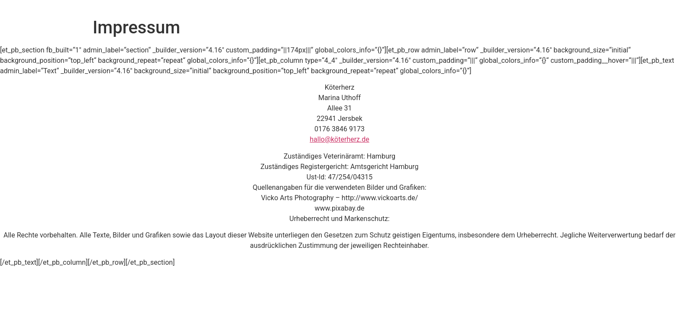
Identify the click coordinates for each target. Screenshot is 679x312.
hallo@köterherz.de (339, 139)
